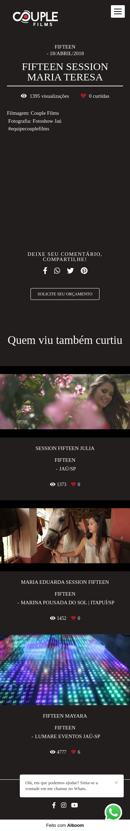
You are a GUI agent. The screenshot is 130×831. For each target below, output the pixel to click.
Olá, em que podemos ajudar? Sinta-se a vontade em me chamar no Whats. (61, 785)
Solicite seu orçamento (65, 294)
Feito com (65, 825)
